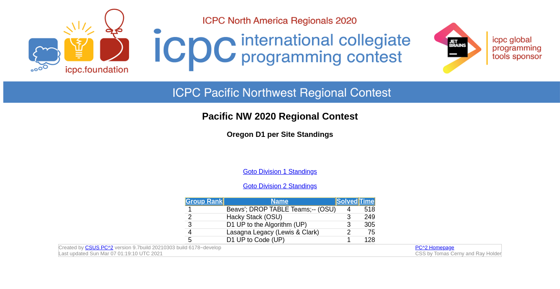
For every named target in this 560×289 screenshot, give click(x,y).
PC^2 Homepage (434, 247)
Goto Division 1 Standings (280, 171)
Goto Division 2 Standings (280, 186)
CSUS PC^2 (99, 247)
